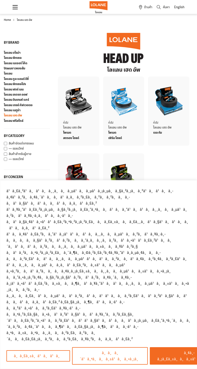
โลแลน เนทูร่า (12, 110)
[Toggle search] (161, 7)
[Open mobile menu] (15, 7)
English (179, 7)
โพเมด (67, 132)
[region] (98, 274)
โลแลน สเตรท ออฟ (15, 94)
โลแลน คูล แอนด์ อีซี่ (16, 78)
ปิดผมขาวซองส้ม (14, 68)
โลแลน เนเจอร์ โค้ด (15, 63)
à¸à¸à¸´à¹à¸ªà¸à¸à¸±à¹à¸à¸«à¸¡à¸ (110, 356)
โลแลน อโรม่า (12, 52)
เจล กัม (157, 132)
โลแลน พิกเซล (13, 57)
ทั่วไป (65, 123)
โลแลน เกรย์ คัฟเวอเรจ (18, 105)
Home (7, 20)
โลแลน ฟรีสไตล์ (13, 120)
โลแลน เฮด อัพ (13, 115)
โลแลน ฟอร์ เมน (14, 89)
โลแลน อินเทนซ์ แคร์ (16, 99)
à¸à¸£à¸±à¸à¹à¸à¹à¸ (38, 356)
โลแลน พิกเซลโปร (15, 84)
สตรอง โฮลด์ (71, 138)
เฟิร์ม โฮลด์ (115, 138)
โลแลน (8, 73)
